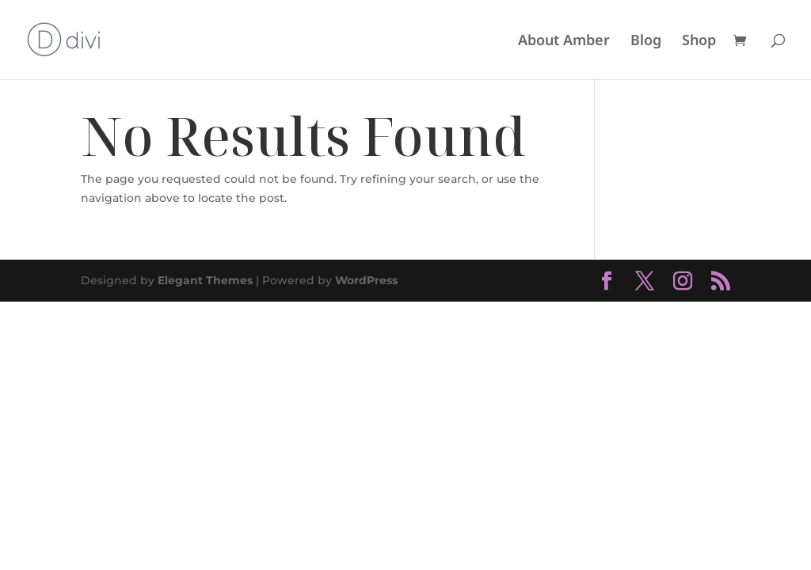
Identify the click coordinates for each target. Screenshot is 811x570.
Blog (645, 41)
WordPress (366, 280)
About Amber (564, 41)
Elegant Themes (205, 280)
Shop (699, 41)
